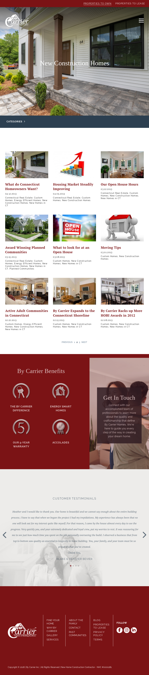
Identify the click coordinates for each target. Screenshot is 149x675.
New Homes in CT (111, 198)
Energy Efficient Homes (27, 200)
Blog (96, 620)
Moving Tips (111, 247)
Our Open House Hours (119, 184)
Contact (75, 627)
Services (52, 639)
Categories (14, 121)
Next (84, 342)
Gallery (52, 635)
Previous (67, 342)
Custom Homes (61, 261)
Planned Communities (22, 269)
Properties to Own (97, 3)
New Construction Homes (76, 200)
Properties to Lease (130, 3)
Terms (97, 639)
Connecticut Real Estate (19, 198)
